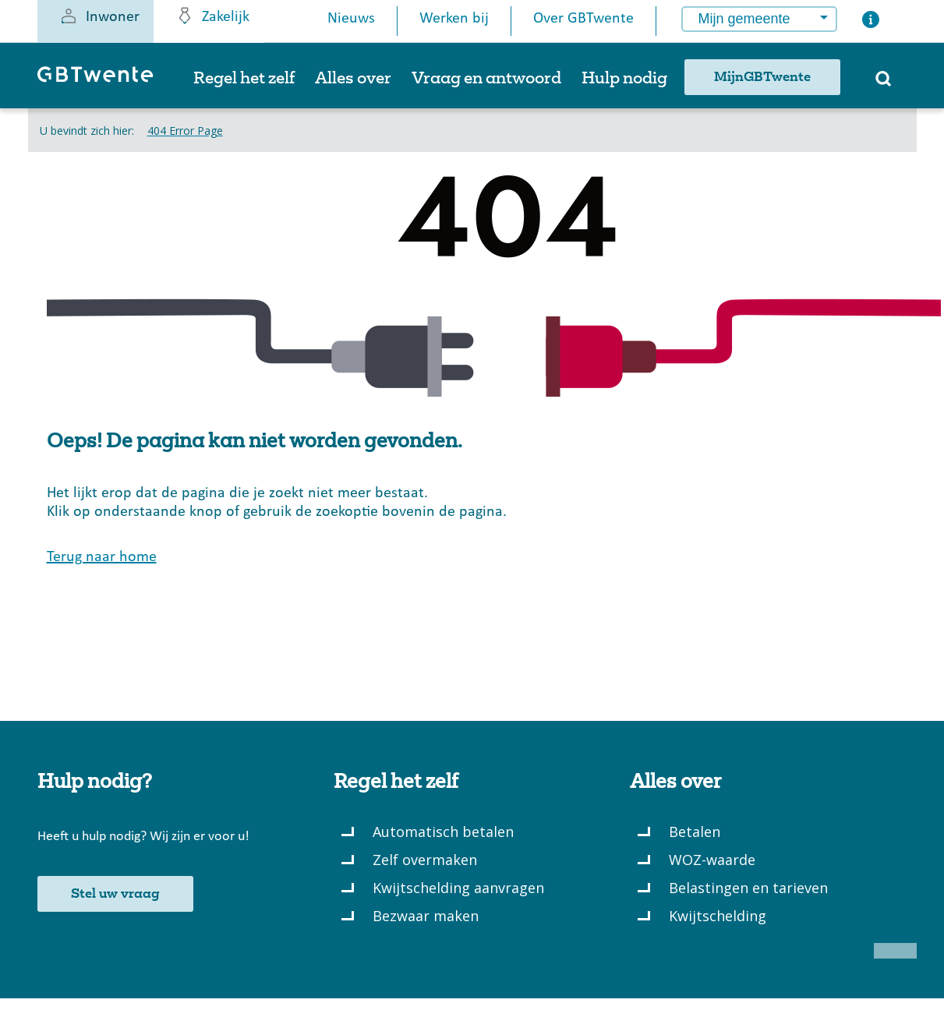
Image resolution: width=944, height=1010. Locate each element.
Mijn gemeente (744, 18)
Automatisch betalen (443, 831)
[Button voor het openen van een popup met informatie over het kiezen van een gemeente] (870, 23)
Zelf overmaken (425, 859)
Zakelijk (212, 15)
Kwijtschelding (717, 915)
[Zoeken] (883, 83)
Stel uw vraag (115, 894)
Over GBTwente (583, 18)
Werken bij (454, 18)
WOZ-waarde (712, 859)
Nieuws (351, 18)
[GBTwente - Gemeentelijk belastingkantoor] (103, 81)
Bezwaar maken (426, 915)
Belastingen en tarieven (748, 887)
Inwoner (99, 15)
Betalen (694, 831)
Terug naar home (102, 557)
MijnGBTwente (762, 77)
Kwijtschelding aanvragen (458, 887)
